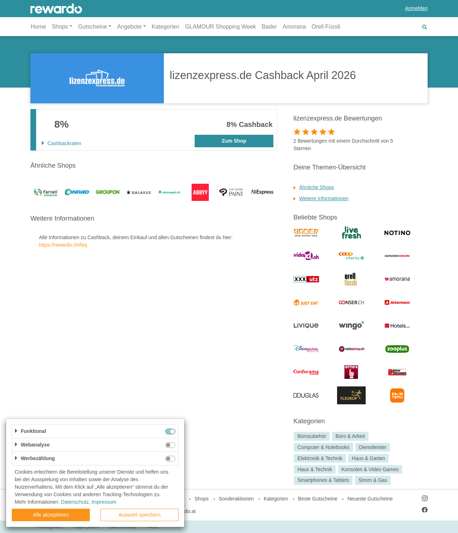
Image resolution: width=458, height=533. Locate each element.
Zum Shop (234, 141)
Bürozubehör (311, 436)
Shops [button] (60, 27)
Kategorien (165, 27)
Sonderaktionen (236, 499)
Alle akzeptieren (51, 515)
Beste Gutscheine (318, 499)
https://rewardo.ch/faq (63, 245)
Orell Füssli (326, 27)
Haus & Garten (368, 458)
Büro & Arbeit (350, 436)
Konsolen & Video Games (370, 469)
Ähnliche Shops (316, 187)
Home (38, 27)
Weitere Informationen (323, 198)
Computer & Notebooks (323, 447)
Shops (201, 499)
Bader (269, 27)
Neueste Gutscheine (370, 499)
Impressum (104, 502)
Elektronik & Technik (319, 458)
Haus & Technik (314, 469)
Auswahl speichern (139, 515)
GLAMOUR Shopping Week (220, 27)
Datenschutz (75, 502)
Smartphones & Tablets (323, 480)
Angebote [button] (129, 27)
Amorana (294, 27)
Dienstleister (372, 447)
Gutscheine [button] (92, 27)
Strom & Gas (373, 480)
